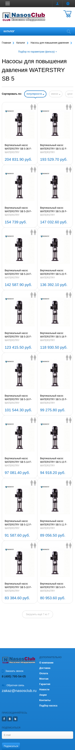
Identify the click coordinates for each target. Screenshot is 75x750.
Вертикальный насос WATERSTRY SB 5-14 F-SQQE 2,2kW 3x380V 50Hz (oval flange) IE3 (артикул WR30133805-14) (19, 460)
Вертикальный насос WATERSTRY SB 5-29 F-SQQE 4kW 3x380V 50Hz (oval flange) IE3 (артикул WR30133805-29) (18, 209)
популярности (35, 93)
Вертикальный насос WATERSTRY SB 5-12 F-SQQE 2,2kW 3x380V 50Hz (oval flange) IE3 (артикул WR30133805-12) (19, 523)
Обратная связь (13, 685)
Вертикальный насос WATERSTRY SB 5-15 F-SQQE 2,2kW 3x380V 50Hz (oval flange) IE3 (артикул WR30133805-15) (55, 397)
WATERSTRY (12, 152)
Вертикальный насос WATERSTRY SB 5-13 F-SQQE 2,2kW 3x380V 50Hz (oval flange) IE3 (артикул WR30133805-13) (55, 460)
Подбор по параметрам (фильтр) (37, 51)
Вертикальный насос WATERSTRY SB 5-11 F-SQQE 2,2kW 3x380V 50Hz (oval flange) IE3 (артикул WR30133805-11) (55, 523)
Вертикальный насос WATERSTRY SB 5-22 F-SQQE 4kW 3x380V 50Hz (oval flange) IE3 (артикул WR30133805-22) (54, 272)
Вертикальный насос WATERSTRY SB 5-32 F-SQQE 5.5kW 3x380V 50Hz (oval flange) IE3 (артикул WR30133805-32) (55, 147)
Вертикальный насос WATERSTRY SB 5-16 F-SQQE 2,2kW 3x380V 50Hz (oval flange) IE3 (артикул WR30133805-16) (19, 397)
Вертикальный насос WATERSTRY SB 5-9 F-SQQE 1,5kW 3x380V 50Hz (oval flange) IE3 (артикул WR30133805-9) (55, 585)
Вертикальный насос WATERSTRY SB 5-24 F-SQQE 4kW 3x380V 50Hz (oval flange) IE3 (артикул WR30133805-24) (18, 272)
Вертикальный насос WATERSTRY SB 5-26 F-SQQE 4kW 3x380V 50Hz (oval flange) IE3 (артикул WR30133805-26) (54, 209)
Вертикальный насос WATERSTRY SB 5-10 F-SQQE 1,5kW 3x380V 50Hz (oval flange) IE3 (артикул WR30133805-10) (19, 585)
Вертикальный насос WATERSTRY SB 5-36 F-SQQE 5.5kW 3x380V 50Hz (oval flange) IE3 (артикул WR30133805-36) (19, 147)
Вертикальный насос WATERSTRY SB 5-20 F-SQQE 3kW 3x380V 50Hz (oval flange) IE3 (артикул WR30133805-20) (18, 335)
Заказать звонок (12, 671)
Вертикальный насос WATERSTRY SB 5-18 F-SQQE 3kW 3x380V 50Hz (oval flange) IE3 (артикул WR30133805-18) (54, 335)
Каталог (9, 31)
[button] (7, 3)
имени (55, 93)
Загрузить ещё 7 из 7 (37, 614)
